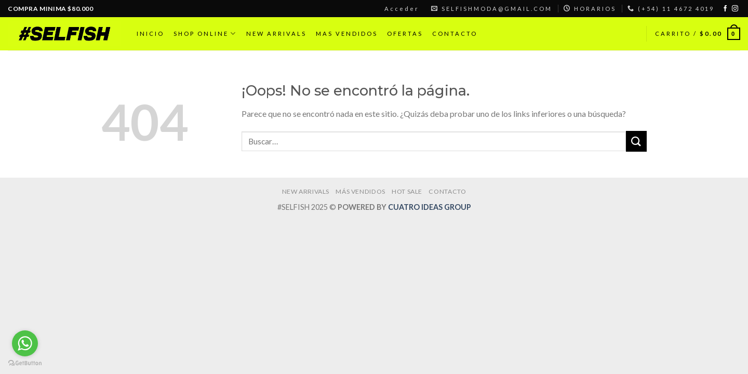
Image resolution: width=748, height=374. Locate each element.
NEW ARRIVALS (276, 33)
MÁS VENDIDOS (360, 191)
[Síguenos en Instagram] (735, 8)
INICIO (150, 33)
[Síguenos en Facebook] (725, 8)
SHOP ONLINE (205, 33)
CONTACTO (454, 33)
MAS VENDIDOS (347, 33)
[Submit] (636, 141)
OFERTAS (405, 33)
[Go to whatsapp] (25, 343)
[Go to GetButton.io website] (25, 363)
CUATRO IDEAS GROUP (429, 207)
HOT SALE (407, 191)
